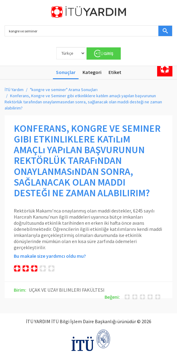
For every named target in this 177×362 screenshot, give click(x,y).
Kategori (92, 72)
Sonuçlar (66, 72)
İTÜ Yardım (14, 89)
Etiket (115, 72)
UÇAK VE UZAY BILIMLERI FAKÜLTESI (67, 290)
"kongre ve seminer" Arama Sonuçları (64, 89)
